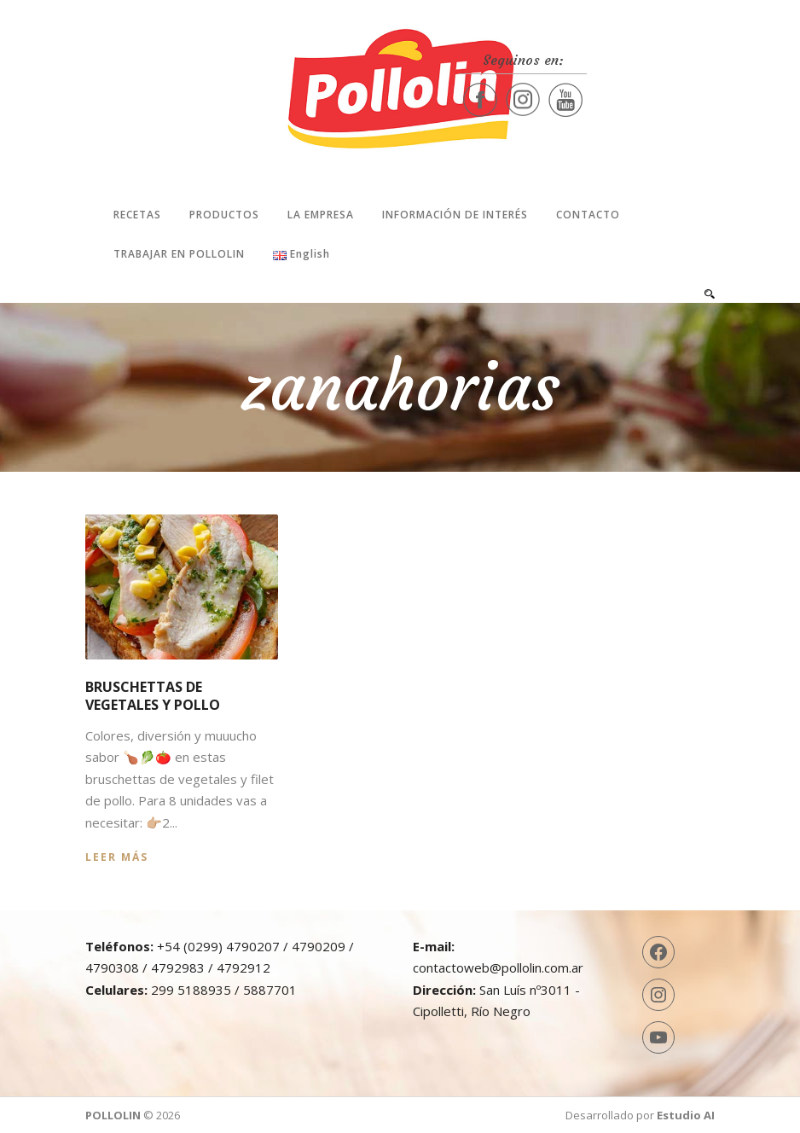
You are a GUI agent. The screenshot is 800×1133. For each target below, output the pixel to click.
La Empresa (320, 214)
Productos (224, 214)
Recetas (137, 214)
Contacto (588, 214)
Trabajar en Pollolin (179, 254)
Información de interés (455, 214)
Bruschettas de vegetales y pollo (152, 695)
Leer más (116, 857)
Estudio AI (686, 1115)
